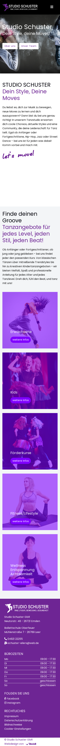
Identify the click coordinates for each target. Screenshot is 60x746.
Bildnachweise (13, 724)
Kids (13, 392)
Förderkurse (20, 452)
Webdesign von (14, 744)
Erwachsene (21, 331)
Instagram (13, 703)
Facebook (13, 698)
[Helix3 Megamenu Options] (51, 7)
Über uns (10, 46)
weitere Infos (20, 340)
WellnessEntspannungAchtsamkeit (22, 569)
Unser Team (28, 46)
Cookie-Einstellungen (17, 729)
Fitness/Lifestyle (24, 513)
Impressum (11, 716)
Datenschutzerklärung (18, 720)
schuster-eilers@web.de (23, 643)
